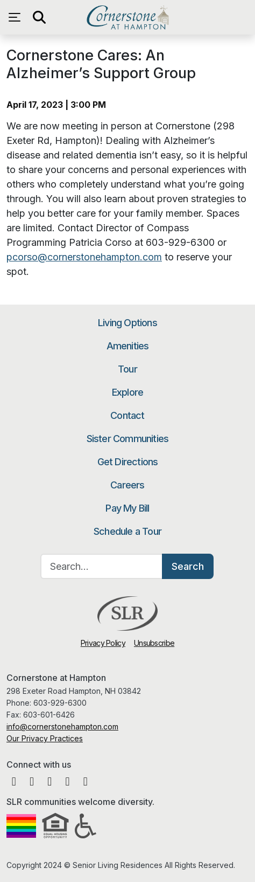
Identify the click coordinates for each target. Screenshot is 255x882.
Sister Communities (128, 438)
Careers (127, 485)
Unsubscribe (154, 642)
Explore (127, 392)
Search (188, 566)
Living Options (127, 322)
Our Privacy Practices (44, 738)
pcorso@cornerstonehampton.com (84, 257)
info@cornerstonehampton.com (62, 726)
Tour (127, 369)
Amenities (128, 346)
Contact (127, 415)
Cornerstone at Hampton (127, 17)
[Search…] (101, 566)
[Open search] (38, 17)
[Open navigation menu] (17, 17)
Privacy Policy (103, 642)
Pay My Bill (127, 508)
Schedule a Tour (127, 531)
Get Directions (127, 461)
